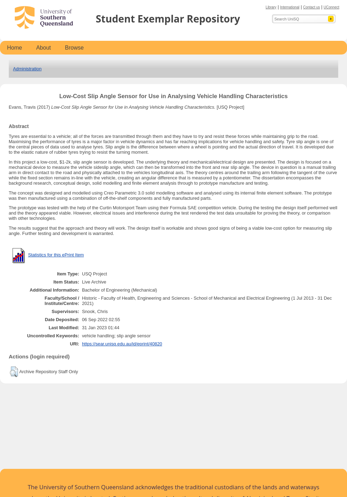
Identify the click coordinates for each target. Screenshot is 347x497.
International (289, 7)
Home (14, 48)
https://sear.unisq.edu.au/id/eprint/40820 (122, 343)
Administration (27, 68)
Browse (74, 48)
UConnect (331, 7)
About (43, 48)
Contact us (311, 7)
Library (271, 7)
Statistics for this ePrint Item (56, 254)
